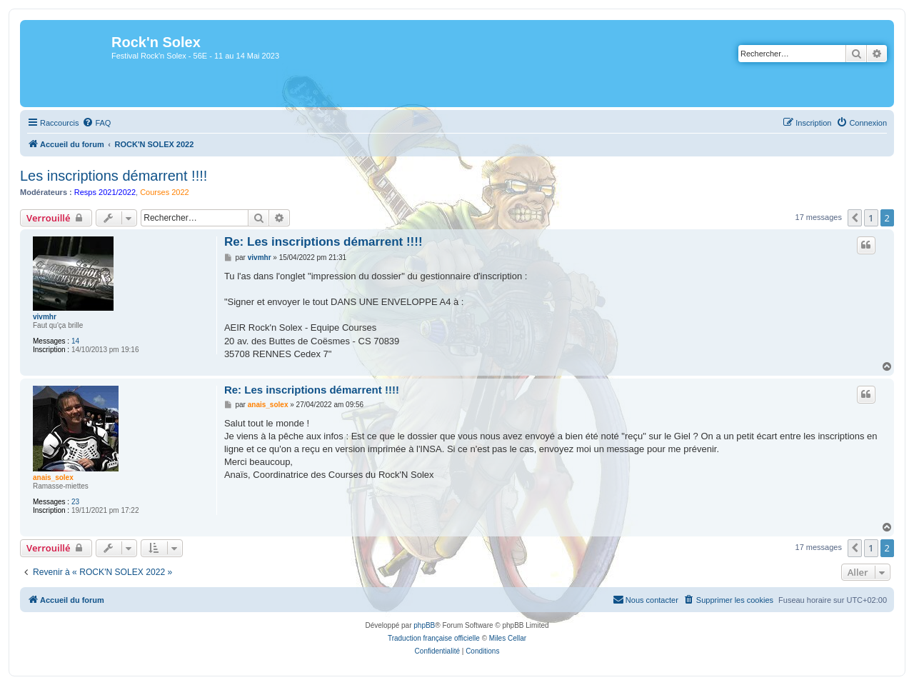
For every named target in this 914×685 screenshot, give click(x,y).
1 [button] (870, 217)
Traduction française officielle (434, 638)
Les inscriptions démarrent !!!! (113, 176)
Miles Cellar (507, 638)
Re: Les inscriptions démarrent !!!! (323, 242)
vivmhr (44, 317)
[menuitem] (96, 122)
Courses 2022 (164, 192)
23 (75, 502)
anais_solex (53, 477)
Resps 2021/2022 (105, 192)
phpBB (424, 625)
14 (75, 341)
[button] (855, 217)
